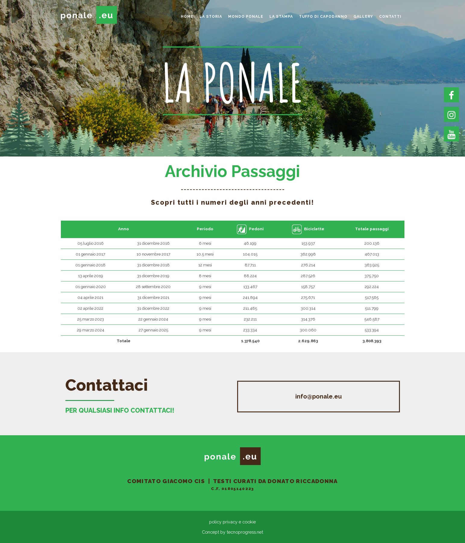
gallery (363, 16)
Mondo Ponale (245, 16)
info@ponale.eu (318, 396)
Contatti (390, 16)
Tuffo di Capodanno (323, 16)
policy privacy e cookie (232, 521)
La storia (211, 16)
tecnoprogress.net (245, 532)
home (187, 16)
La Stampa (281, 16)
